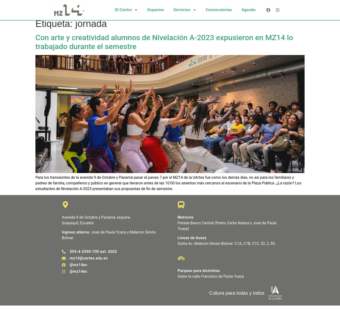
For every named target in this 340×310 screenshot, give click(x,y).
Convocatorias (219, 10)
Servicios (184, 10)
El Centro (126, 10)
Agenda (248, 10)
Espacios (155, 10)
